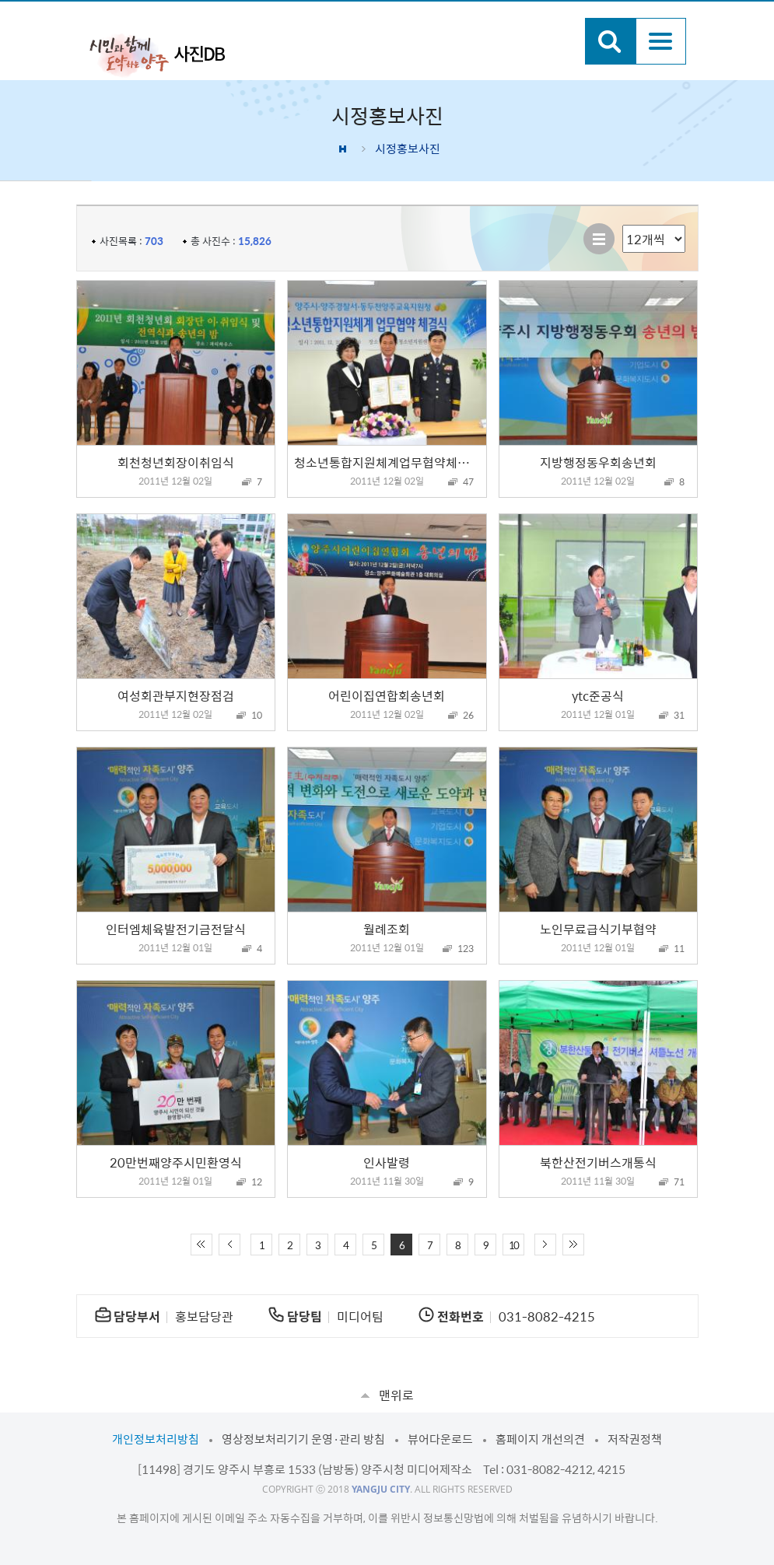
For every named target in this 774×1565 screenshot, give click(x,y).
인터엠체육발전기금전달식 (176, 929)
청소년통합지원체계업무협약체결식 (387, 462)
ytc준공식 (598, 695)
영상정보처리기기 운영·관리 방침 (303, 1439)
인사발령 (386, 1162)
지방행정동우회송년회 (598, 462)
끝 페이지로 (573, 1244)
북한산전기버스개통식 (598, 1162)
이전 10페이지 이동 (229, 1244)
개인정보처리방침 (155, 1439)
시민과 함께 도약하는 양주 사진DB (157, 54)
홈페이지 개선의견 (540, 1439)
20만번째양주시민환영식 (176, 1162)
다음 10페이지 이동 (545, 1244)
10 (513, 1245)
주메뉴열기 (661, 41)
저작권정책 (635, 1439)
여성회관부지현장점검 (175, 695)
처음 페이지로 (201, 1244)
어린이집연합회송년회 (386, 695)
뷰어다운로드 (440, 1439)
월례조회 (386, 929)
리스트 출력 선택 (622, 225)
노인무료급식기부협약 (598, 929)
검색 (610, 41)
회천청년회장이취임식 (175, 462)
